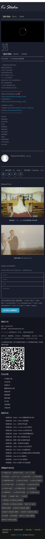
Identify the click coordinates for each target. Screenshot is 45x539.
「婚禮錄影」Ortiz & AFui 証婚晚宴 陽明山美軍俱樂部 (22, 453)
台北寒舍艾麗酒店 (36, 480)
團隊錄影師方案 (9, 388)
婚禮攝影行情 (6, 530)
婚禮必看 (7, 391)
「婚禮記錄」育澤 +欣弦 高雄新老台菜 (17, 437)
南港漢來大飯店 (18, 473)
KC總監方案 (8, 379)
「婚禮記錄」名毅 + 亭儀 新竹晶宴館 (16, 443)
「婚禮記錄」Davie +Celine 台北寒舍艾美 (18, 430)
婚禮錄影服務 (18, 530)
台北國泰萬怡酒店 (8, 480)
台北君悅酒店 (37, 477)
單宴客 (4, 496)
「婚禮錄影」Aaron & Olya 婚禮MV (16, 459)
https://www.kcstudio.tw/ (15, 110)
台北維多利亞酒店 (33, 484)
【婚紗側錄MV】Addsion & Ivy (22, 258)
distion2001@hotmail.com (16, 329)
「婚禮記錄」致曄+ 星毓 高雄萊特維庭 (17, 440)
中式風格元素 (6, 473)
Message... (22, 292)
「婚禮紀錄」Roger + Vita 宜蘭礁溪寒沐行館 (19, 417)
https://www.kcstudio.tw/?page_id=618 (14, 101)
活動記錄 (7, 408)
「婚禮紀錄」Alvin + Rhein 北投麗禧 (16, 421)
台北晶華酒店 (20, 484)
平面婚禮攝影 (26, 336)
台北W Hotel (15, 477)
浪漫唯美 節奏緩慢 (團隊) (21, 508)
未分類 (6, 401)
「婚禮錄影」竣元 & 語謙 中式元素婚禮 (17, 462)
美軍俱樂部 (13, 516)
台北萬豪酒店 (6, 492)
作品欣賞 (15, 59)
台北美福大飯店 (7, 488)
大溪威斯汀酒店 (13, 496)
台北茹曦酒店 (31, 488)
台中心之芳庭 (30, 473)
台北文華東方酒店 (8, 484)
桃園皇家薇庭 (6, 508)
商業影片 (7, 385)
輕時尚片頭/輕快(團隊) (27, 516)
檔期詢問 (5, 532)
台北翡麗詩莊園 (19, 488)
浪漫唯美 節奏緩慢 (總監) (29, 512)
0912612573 (9, 326)
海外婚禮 (5, 516)
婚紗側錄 (21, 59)
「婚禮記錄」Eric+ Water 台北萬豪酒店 (17, 450)
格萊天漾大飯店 (30, 504)
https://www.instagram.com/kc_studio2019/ (21, 108)
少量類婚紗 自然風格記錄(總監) (12, 504)
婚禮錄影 (11, 336)
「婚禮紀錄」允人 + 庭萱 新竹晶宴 (15, 424)
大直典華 (24, 496)
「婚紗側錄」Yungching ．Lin (33, 170)
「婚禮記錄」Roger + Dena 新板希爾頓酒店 (19, 433)
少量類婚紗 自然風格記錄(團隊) (12, 500)
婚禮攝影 (7, 395)
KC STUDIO (18, 535)
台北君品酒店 (26, 477)
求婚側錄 (7, 404)
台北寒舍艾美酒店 (22, 480)
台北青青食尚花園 (19, 492)
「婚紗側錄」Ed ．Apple (12, 170)
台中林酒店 (5, 477)
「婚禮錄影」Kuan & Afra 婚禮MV (15, 456)
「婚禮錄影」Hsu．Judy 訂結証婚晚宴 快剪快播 (22, 220)
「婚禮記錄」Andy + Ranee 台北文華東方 (18, 446)
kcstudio (5, 59)
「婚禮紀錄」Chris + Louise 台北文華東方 (18, 427)
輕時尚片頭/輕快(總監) (9, 520)
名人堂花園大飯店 (33, 492)
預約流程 (29, 530)
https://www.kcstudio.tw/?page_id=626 (14, 96)
